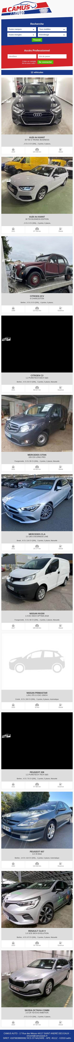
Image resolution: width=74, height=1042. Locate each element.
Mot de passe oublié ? (29, 63)
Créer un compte (29, 61)
